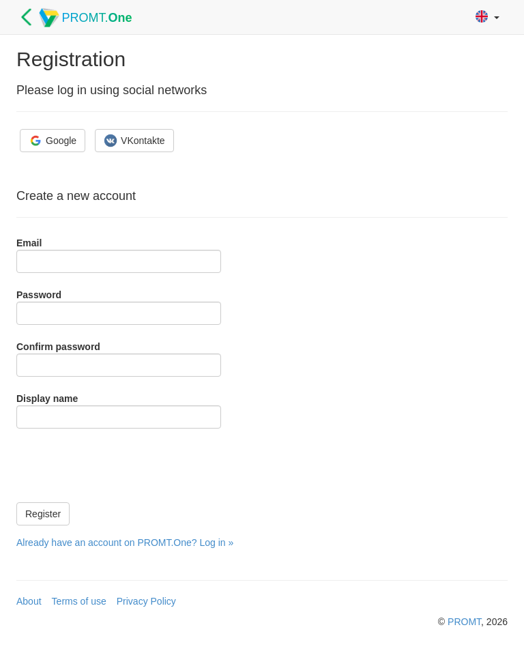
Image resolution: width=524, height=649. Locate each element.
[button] (487, 17)
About (29, 601)
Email (29, 242)
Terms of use (79, 601)
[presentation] (120, 465)
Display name (47, 398)
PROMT (464, 621)
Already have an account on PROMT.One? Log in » (124, 542)
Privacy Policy (146, 601)
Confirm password (58, 346)
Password (38, 294)
